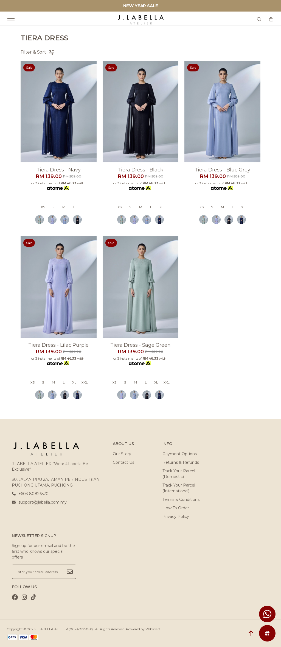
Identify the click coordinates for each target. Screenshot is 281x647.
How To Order (175, 508)
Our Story (122, 453)
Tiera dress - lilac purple (58, 345)
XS (43, 207)
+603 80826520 (30, 493)
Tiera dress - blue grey (222, 170)
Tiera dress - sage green (140, 345)
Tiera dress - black (140, 170)
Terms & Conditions (180, 499)
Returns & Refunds (180, 462)
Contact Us (123, 462)
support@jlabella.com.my (39, 502)
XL (161, 207)
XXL (85, 382)
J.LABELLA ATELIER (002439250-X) (64, 629)
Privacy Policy (175, 516)
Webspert (152, 629)
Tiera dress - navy (58, 170)
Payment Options (179, 453)
